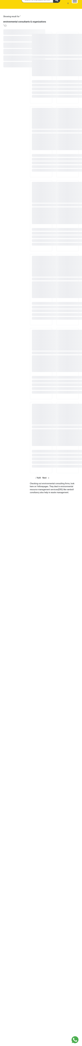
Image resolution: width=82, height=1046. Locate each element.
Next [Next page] (46, 477)
